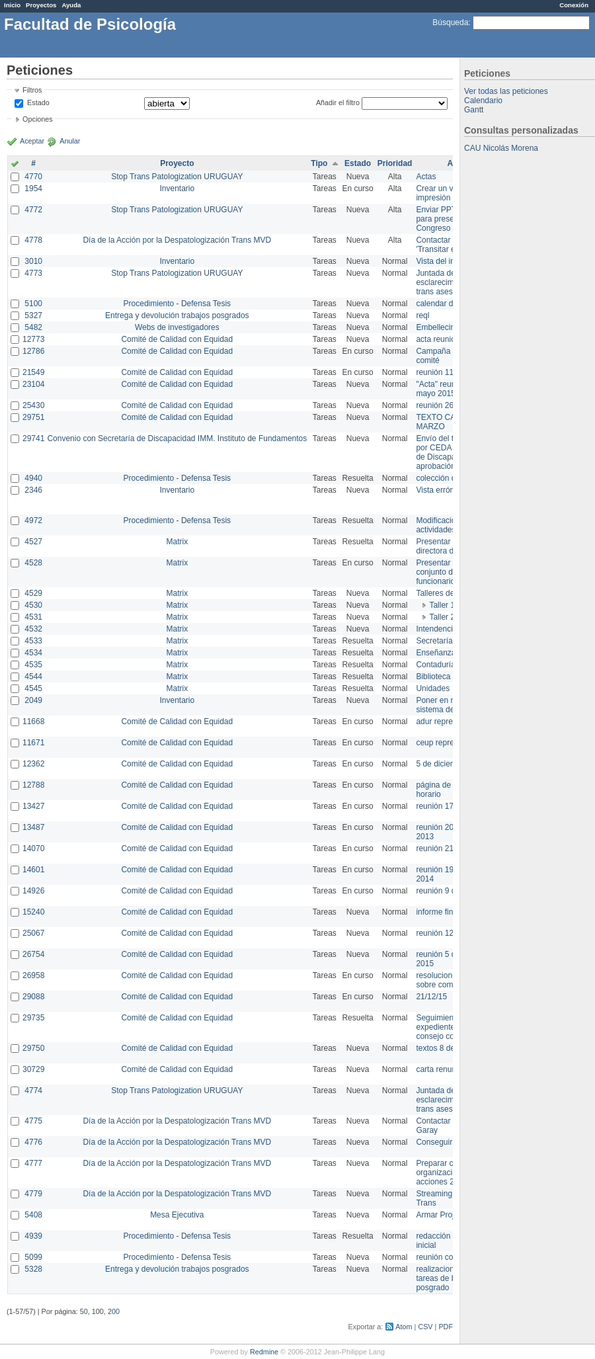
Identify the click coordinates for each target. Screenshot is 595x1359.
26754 (33, 954)
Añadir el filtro (338, 102)
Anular (70, 141)
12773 (33, 339)
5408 (33, 1214)
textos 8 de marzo (447, 1048)
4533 (33, 640)
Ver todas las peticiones (506, 91)
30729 (33, 1069)
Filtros (32, 90)
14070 (33, 848)
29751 (33, 417)
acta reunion (437, 339)
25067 (33, 933)
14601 (33, 869)
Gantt (473, 109)
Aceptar (32, 141)
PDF (445, 1327)
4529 (33, 593)
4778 (33, 240)
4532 (33, 629)
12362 (33, 763)
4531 (33, 617)
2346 (33, 490)
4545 (33, 688)
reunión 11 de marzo (452, 372)
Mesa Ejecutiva (177, 1214)
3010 (33, 261)
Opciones (37, 119)
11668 (33, 721)
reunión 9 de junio (447, 890)
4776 (33, 1142)
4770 (33, 176)
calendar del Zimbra (451, 303)
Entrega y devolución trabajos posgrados (177, 315)
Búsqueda (450, 22)
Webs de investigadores (177, 327)
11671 (33, 742)
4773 (33, 273)
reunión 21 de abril (448, 848)
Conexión (573, 5)
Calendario (483, 100)
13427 (33, 806)
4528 (33, 562)
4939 (33, 1236)
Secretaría (434, 640)
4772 (33, 209)
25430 (33, 405)
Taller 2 (442, 617)
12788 (33, 785)
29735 (33, 1017)
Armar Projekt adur (449, 1214)
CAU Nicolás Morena (501, 148)
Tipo (319, 163)
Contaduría (435, 664)
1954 (33, 188)
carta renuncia (441, 1069)
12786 (33, 351)
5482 (33, 327)
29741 (33, 438)
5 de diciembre (442, 763)
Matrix (177, 541)
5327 (33, 315)
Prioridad (395, 163)
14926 (33, 890)
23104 (33, 384)
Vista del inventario (449, 261)
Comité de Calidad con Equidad (177, 339)
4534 (33, 652)
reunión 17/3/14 (443, 806)
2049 (33, 700)
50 (84, 1311)
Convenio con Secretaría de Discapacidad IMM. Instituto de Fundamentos (177, 438)
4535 (33, 664)
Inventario (176, 188)
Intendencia (436, 629)
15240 (33, 912)
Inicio (12, 5)
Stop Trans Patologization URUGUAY (177, 176)
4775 (33, 1121)
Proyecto (177, 163)
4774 (33, 1090)
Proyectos (41, 5)
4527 (33, 541)
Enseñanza (436, 652)
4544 (33, 676)
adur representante (449, 721)
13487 (33, 827)
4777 (33, 1163)
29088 (33, 996)
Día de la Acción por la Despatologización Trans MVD (177, 240)
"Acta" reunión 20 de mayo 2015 (452, 389)
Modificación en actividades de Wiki (450, 525)
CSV (425, 1327)
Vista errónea (439, 490)
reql (422, 315)
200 (114, 1311)
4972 (33, 520)
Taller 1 (442, 605)
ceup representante (450, 742)
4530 (33, 605)
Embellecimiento (445, 327)
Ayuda (71, 5)
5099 (33, 1257)
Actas (426, 176)
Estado (38, 102)
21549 (33, 372)
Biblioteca (433, 676)
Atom (403, 1327)
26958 (33, 975)
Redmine (264, 1352)
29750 (33, 1048)
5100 (33, 303)
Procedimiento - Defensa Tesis (177, 303)
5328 (33, 1269)
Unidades (433, 688)
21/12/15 (431, 996)
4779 (33, 1193)
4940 (33, 478)
